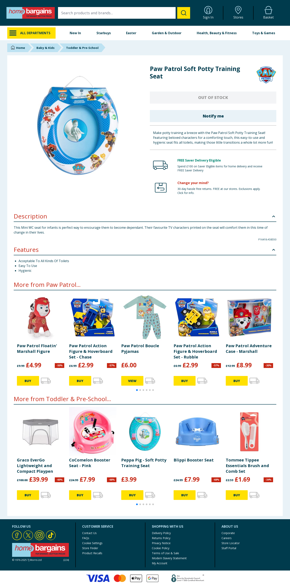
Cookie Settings (92, 543)
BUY (28, 381)
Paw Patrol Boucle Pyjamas (140, 348)
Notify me (213, 116)
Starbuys (103, 33)
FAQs (85, 538)
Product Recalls (92, 553)
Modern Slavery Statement (169, 558)
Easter (131, 33)
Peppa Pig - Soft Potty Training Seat (143, 462)
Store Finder (90, 548)
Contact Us (89, 533)
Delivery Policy (161, 533)
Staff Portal (229, 548)
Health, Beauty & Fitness (217, 33)
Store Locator (231, 543)
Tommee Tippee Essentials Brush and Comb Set (247, 465)
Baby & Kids (45, 48)
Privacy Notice (161, 543)
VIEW (132, 381)
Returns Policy (161, 538)
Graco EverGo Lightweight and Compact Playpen (35, 465)
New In (75, 33)
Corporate (228, 533)
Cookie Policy (160, 548)
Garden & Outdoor (166, 33)
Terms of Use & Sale (165, 553)
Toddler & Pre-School (82, 48)
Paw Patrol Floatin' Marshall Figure (37, 348)
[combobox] (124, 13)
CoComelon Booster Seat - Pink (89, 462)
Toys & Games (263, 33)
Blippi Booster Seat (194, 460)
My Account (159, 563)
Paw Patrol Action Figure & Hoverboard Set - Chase (91, 351)
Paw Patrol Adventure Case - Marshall (249, 348)
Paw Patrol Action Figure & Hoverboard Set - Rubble (195, 351)
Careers (227, 538)
